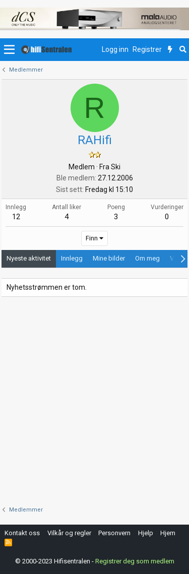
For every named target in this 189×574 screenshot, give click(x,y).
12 (16, 216)
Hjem (167, 533)
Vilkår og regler (69, 533)
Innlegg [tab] (72, 258)
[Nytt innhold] (170, 50)
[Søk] (182, 50)
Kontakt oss (22, 533)
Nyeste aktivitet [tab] (29, 258)
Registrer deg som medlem (134, 561)
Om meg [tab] (147, 258)
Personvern (114, 533)
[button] (9, 49)
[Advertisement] (94, 401)
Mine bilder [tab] (109, 258)
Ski (115, 167)
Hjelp (145, 533)
